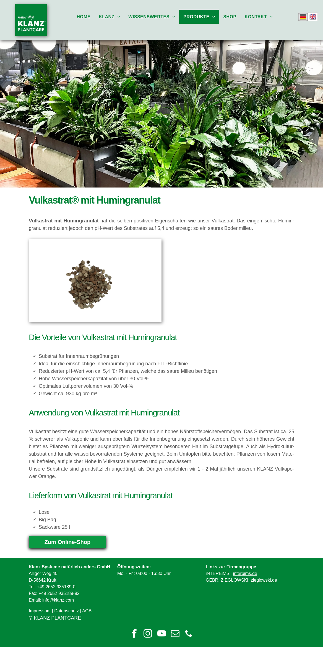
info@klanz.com (58, 600)
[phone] (189, 634)
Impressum (40, 611)
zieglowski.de (264, 580)
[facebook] (134, 634)
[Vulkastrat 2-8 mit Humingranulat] (95, 280)
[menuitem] (83, 17)
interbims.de (245, 573)
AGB (87, 611)
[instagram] (148, 634)
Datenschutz (66, 611)
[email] (175, 634)
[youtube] (161, 634)
